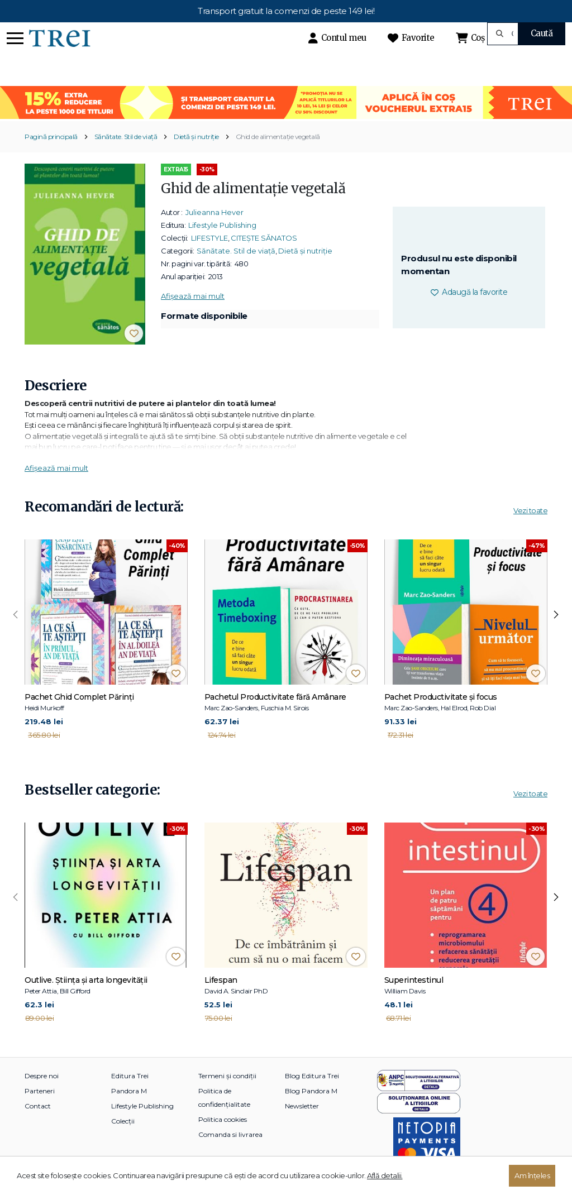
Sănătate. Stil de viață (126, 136)
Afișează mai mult (193, 295)
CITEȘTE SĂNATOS (264, 237)
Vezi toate (530, 510)
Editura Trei (130, 1076)
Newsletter (302, 1106)
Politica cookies (222, 1119)
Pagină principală (51, 136)
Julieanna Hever (214, 212)
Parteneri (40, 1091)
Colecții (123, 1121)
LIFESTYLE (209, 237)
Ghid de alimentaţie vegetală (278, 136)
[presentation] (16, 615)
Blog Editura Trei (312, 1076)
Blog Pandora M (311, 1091)
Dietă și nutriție (196, 136)
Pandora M (129, 1091)
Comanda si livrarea (230, 1134)
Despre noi (42, 1076)
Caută (542, 33)
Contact (38, 1106)
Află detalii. (385, 1175)
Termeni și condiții (227, 1076)
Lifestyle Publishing (222, 225)
